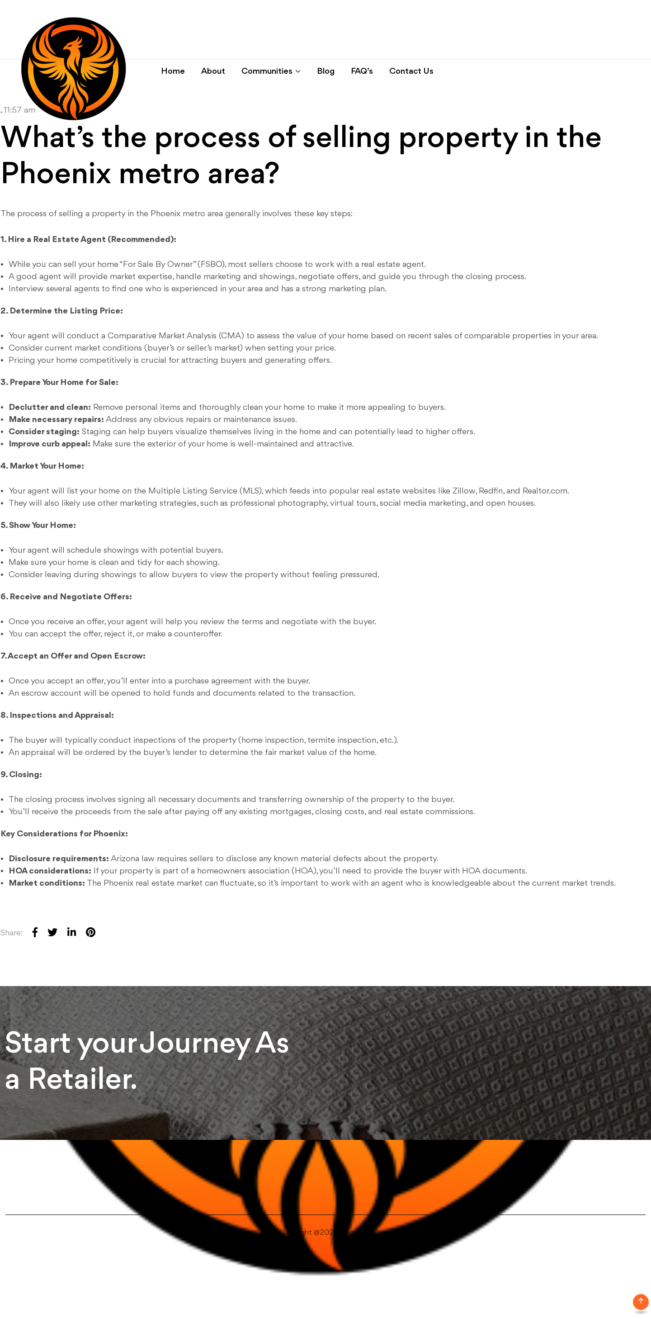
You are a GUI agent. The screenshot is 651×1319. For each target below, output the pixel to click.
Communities (266, 71)
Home (173, 71)
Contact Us (411, 71)
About (213, 71)
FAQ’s (362, 71)
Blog (326, 71)
